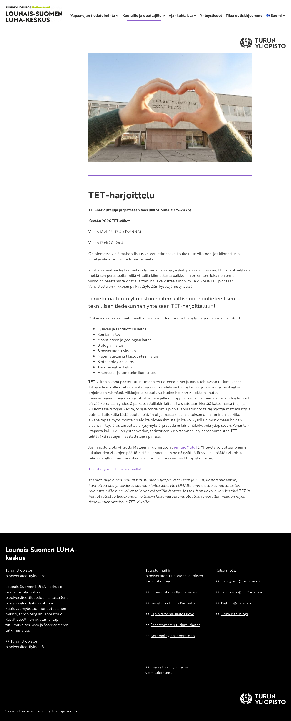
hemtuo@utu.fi (185, 447)
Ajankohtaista (181, 15)
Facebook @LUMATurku (241, 592)
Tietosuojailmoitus (63, 711)
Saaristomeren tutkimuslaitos (175, 625)
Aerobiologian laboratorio (173, 635)
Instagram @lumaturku (240, 581)
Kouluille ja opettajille (141, 15)
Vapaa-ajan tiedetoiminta (92, 15)
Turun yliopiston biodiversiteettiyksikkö (24, 643)
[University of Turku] (263, 705)
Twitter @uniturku (236, 603)
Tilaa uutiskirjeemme (244, 15)
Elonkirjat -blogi (234, 614)
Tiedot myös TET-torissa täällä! (114, 469)
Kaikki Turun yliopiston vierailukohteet (167, 669)
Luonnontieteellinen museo (174, 592)
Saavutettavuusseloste (24, 711)
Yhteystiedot (211, 15)
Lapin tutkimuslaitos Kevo (172, 614)
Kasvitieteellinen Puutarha (173, 603)
